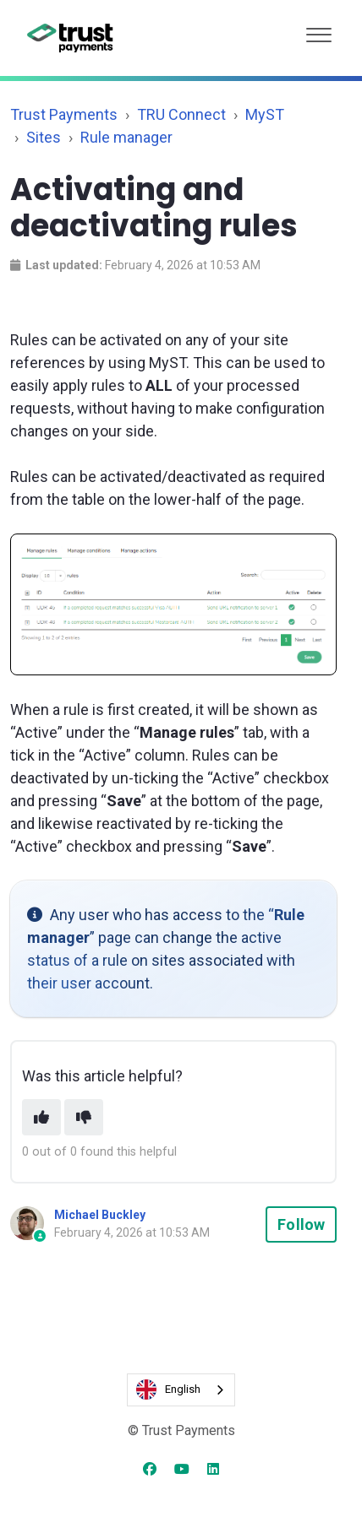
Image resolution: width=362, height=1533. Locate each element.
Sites (43, 137)
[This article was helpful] (41, 1117)
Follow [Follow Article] (301, 1224)
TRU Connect (181, 114)
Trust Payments (64, 114)
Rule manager (126, 137)
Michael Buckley (99, 1215)
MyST (264, 114)
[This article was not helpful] (83, 1117)
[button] (319, 31)
